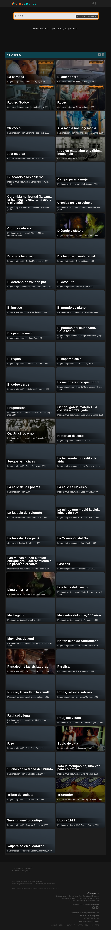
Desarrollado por (88, 921)
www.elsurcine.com (91, 918)
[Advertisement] (55, 40)
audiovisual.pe (37, 881)
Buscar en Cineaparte (86, 16)
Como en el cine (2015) (21, 871)
